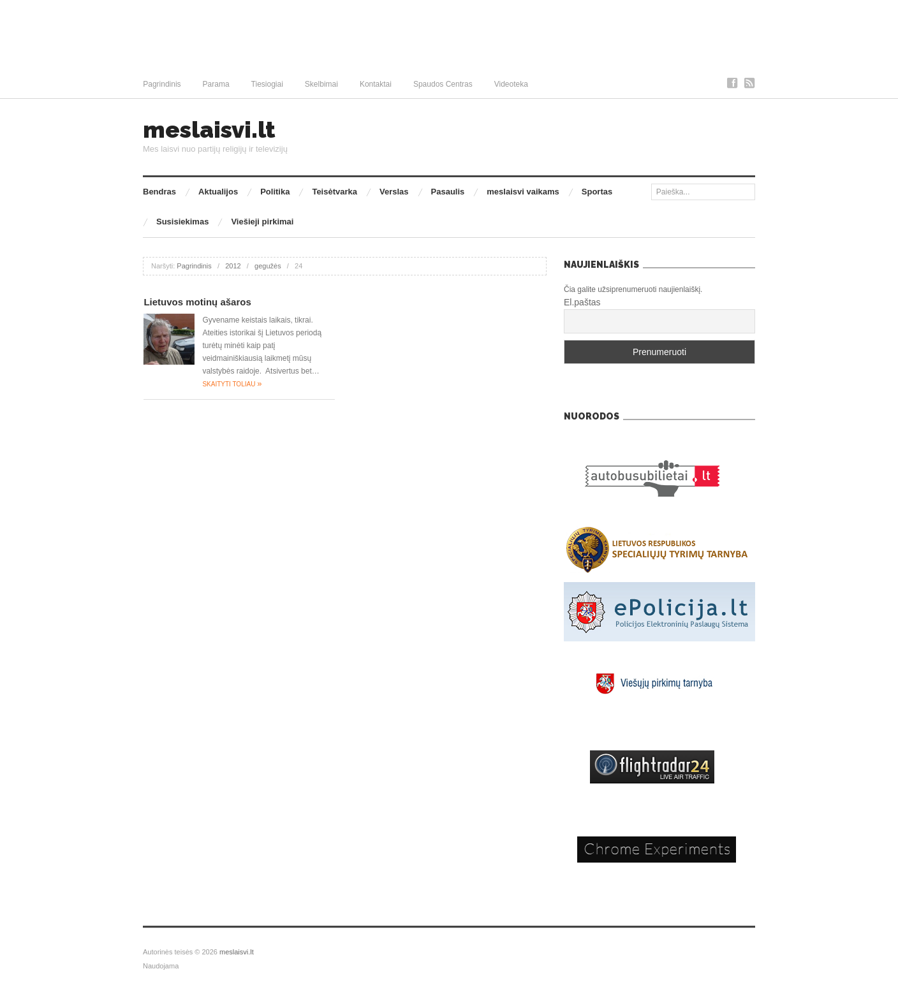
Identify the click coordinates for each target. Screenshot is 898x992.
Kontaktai (376, 84)
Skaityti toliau (231, 384)
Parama (216, 84)
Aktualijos (218, 191)
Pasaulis (448, 191)
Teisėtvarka (334, 191)
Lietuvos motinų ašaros (197, 301)
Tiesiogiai (267, 84)
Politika (275, 191)
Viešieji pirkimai (262, 221)
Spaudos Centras (443, 84)
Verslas (394, 191)
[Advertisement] (449, 35)
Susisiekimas (182, 221)
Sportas (597, 191)
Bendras (159, 191)
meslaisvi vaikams (523, 191)
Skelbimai (321, 84)
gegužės (267, 266)
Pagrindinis (161, 84)
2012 (232, 266)
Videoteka (511, 84)
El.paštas (582, 302)
